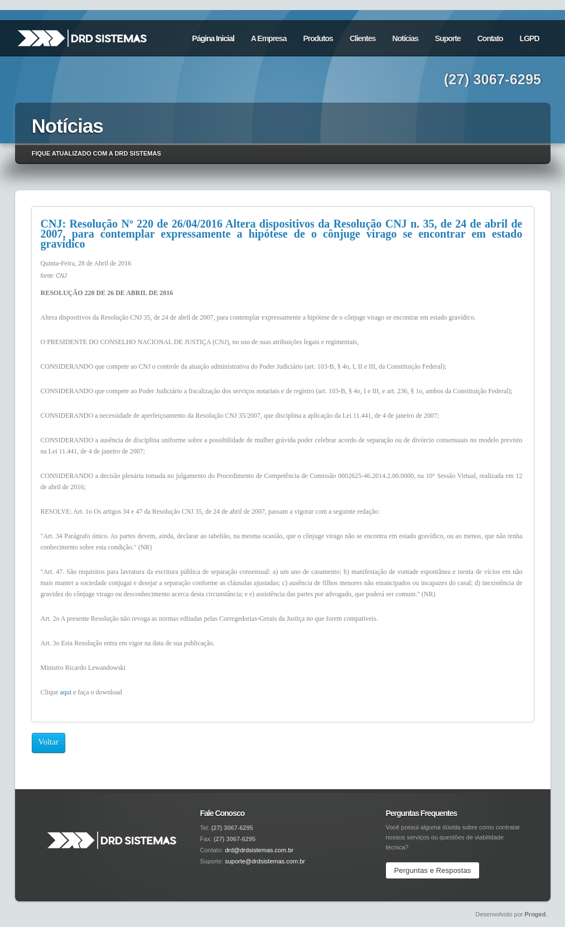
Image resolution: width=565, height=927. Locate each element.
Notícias (405, 38)
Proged (535, 914)
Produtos (317, 38)
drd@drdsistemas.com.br (259, 850)
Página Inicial (213, 38)
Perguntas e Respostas (432, 870)
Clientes (362, 38)
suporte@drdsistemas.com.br (265, 861)
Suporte (448, 38)
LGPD (529, 38)
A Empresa (269, 38)
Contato (490, 38)
